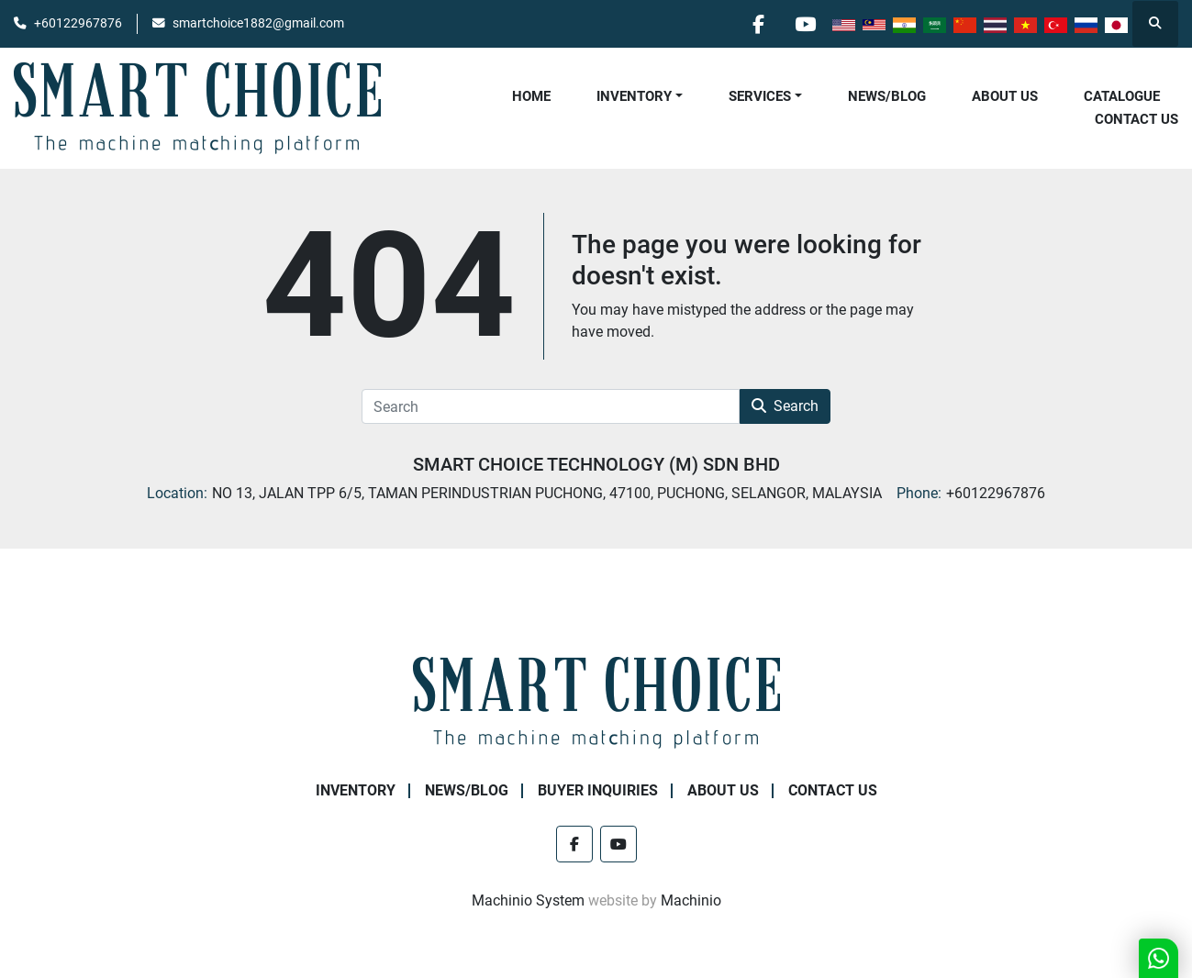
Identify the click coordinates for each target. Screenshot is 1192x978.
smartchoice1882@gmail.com (258, 23)
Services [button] (760, 96)
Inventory (634, 96)
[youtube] (805, 24)
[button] (639, 96)
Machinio (691, 900)
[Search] (551, 406)
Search (785, 406)
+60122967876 (78, 23)
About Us (1005, 96)
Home (531, 96)
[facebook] (758, 24)
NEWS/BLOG (887, 96)
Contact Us (1136, 119)
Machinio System (528, 900)
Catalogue (1122, 96)
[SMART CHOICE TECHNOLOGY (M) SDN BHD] (596, 701)
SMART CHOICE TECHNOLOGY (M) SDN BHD (596, 464)
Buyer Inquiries (598, 790)
